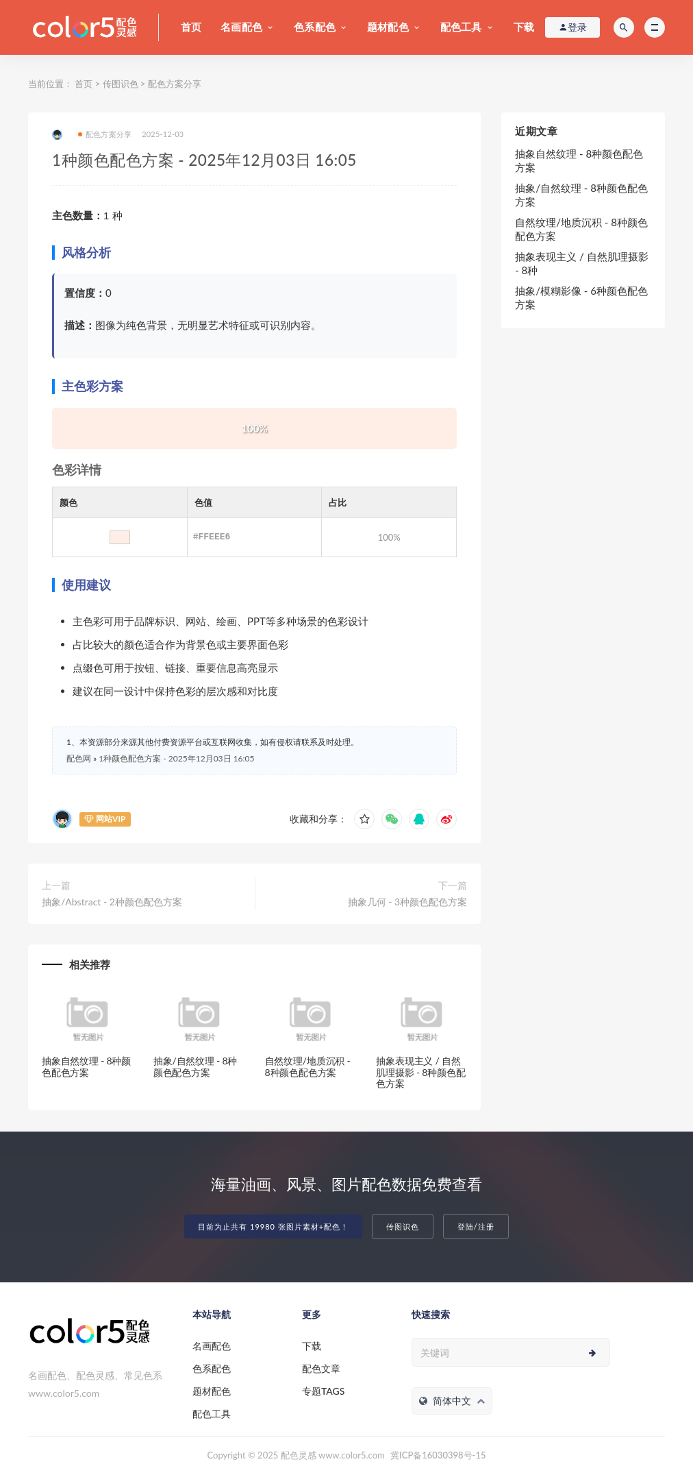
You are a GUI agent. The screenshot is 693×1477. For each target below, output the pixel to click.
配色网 (78, 758)
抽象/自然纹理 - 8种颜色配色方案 (195, 1066)
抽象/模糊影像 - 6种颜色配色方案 (581, 297)
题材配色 (388, 27)
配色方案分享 (174, 83)
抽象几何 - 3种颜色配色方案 (408, 901)
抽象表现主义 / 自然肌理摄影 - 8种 (581, 263)
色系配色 (315, 27)
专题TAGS (323, 1391)
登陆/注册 (475, 1226)
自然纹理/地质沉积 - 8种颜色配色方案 (308, 1066)
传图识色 (120, 83)
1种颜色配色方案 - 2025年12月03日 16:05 (176, 758)
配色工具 (461, 27)
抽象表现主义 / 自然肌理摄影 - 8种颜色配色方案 (420, 1072)
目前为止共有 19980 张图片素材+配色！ (273, 1226)
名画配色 (241, 27)
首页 (191, 27)
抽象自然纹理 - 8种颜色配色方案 (86, 1066)
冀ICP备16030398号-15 (438, 1455)
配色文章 (321, 1368)
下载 (524, 27)
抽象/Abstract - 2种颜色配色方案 (112, 901)
